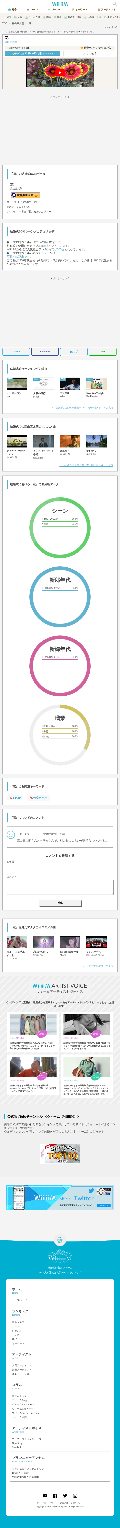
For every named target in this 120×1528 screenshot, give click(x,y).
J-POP (27, 206)
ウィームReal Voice (22, 1408)
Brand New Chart (20, 1473)
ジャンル (17, 1330)
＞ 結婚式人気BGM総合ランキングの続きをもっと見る (82, 407)
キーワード (18, 1343)
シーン (15, 1326)
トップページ (19, 1300)
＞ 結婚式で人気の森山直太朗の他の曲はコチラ (86, 465)
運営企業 (64, 1503)
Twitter (16, 351)
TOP (4, 23)
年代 (14, 1339)
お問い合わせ (77, 1503)
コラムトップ (19, 1395)
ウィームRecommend (23, 1404)
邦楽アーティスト (22, 1369)
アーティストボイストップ (26, 1439)
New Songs (17, 1443)
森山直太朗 (18, 23)
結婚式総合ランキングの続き (28, 368)
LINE (103, 351)
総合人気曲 (18, 1322)
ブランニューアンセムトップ (28, 1468)
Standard (16, 1447)
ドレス (15, 1335)
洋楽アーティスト (22, 1374)
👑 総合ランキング (95, 47)
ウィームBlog (19, 1400)
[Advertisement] (60, 129)
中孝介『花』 (26, 211)
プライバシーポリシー (47, 1503)
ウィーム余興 (19, 1417)
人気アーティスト (22, 1365)
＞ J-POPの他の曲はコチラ (98, 966)
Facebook (45, 351)
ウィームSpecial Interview (25, 1413)
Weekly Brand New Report (25, 1476)
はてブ (74, 351)
